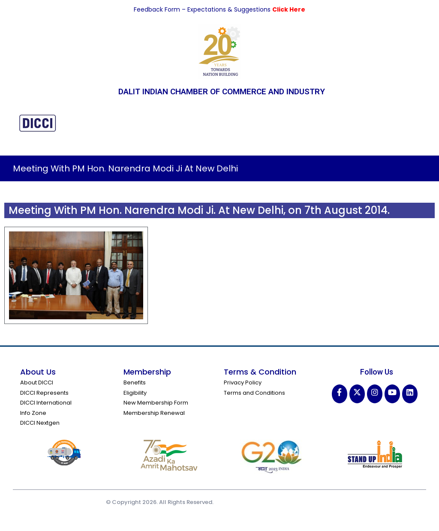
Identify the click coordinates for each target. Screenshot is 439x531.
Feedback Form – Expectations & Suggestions (203, 9)
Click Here (288, 9)
